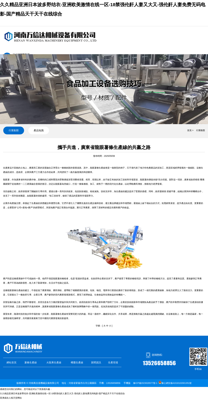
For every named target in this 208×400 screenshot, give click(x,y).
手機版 (127, 383)
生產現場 (113, 362)
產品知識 (39, 130)
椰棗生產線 (77, 362)
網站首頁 (11, 362)
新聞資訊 (96, 362)
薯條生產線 (30, 362)
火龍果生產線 (53, 362)
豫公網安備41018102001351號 (177, 383)
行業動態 (14, 130)
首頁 (189, 130)
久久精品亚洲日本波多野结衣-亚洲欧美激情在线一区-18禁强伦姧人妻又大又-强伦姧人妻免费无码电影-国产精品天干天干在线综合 (62, 393)
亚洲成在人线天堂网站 (11, 398)
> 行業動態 (198, 130)
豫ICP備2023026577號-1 (145, 383)
